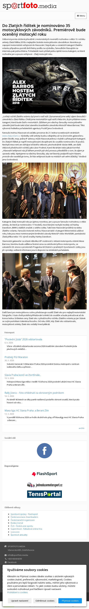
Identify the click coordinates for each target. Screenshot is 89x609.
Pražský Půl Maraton (16, 357)
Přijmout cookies (70, 600)
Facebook (12, 562)
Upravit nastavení (20, 600)
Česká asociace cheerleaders (24, 517)
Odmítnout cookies (45, 600)
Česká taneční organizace (23, 520)
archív (81, 428)
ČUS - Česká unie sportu (22, 526)
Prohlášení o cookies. (17, 592)
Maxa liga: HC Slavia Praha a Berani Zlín (27, 410)
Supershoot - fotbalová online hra (26, 528)
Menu (81, 15)
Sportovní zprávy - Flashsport (24, 514)
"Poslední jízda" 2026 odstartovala (23, 339)
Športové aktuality (19, 534)
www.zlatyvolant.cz (11, 135)
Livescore (15, 532)
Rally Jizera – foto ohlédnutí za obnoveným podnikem (34, 392)
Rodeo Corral (17, 523)
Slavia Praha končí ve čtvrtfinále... (23, 375)
